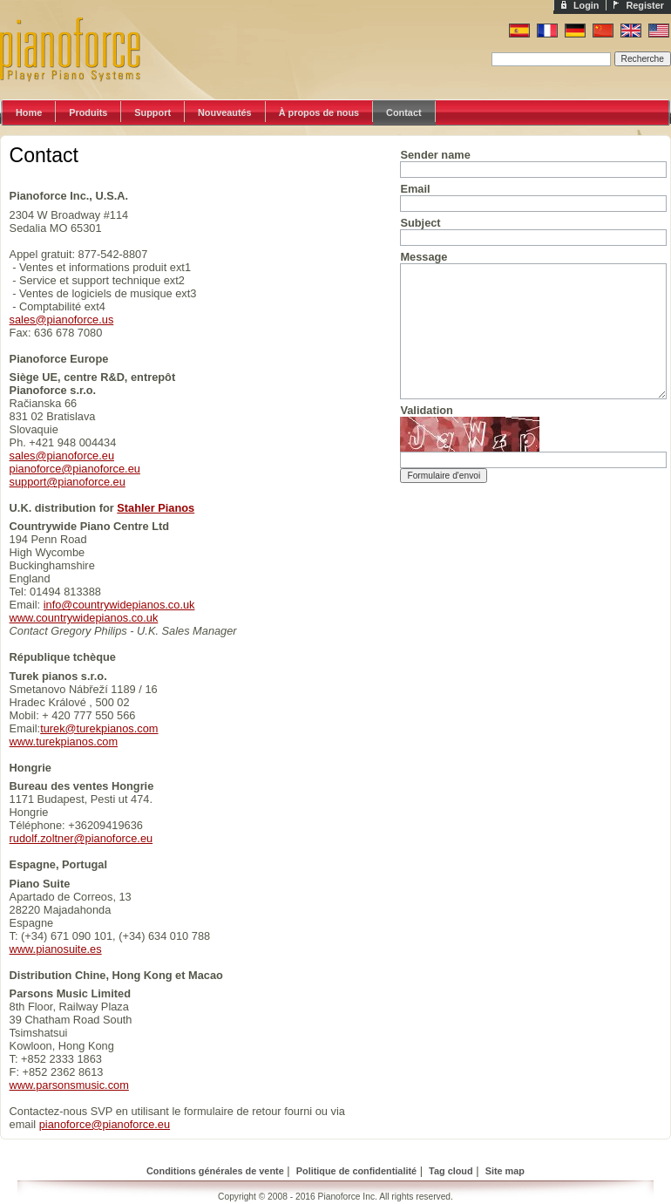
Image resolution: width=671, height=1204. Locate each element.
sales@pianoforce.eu (62, 455)
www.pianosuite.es (56, 949)
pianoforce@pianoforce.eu (75, 468)
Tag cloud (451, 1171)
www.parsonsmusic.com (69, 1085)
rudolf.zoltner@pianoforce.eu (81, 838)
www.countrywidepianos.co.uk (84, 617)
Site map (505, 1171)
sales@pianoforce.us (62, 319)
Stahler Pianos (155, 507)
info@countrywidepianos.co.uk (119, 604)
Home (29, 112)
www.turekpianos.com (64, 741)
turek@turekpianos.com (99, 728)
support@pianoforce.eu (67, 481)
